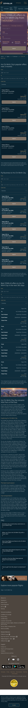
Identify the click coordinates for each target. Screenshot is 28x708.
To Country (3, 672)
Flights (8, 56)
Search (14, 48)
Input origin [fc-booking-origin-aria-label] (5, 33)
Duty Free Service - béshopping (9, 636)
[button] (16, 25)
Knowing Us (3, 600)
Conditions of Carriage (6, 614)
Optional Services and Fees (7, 653)
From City (25, 672)
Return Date (17, 41)
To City (8, 672)
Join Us (3, 606)
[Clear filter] (26, 78)
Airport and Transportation (7, 649)
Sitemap (3, 608)
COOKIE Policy (4, 618)
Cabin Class (3, 81)
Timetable (6, 8)
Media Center (4, 602)
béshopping (18, 2)
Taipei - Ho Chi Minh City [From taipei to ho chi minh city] (6, 590)
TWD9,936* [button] (7, 20)
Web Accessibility (5, 628)
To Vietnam (15, 56)
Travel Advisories (5, 604)
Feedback (3, 651)
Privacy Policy (4, 701)
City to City (13, 672)
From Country (14, 673)
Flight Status (11, 8)
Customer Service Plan (6, 620)
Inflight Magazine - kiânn (8, 639)
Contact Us (3, 646)
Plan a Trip (2, 8)
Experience (20, 8)
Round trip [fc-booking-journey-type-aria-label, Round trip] (5, 25)
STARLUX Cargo (5, 634)
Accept (14, 705)
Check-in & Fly (15, 8)
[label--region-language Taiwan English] (25, 2)
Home (2, 56)
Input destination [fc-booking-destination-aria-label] (6, 38)
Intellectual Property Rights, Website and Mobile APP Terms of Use (13, 623)
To (3, 37)
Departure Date (6, 41)
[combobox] (14, 72)
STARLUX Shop (5, 641)
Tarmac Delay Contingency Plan (8, 626)
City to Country (19, 672)
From (4, 32)
